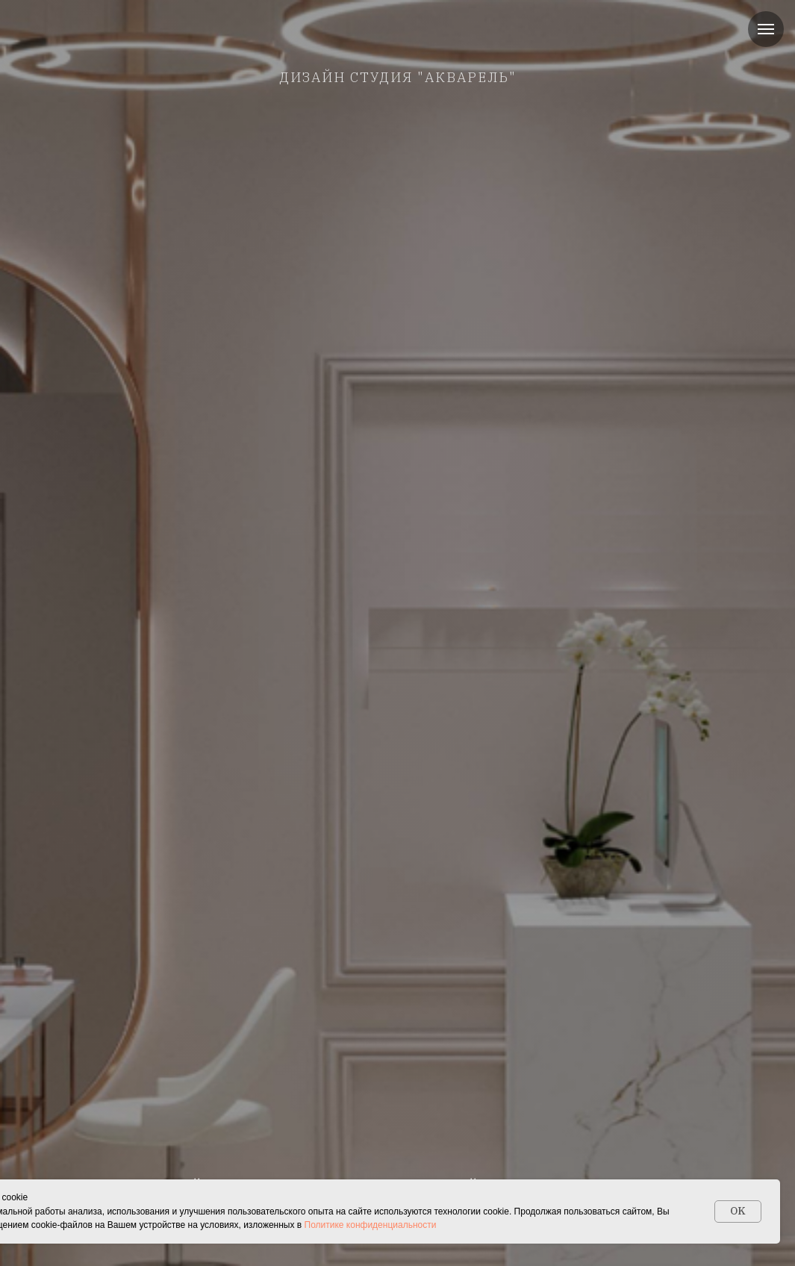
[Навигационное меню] (766, 29)
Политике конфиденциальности (371, 1225)
